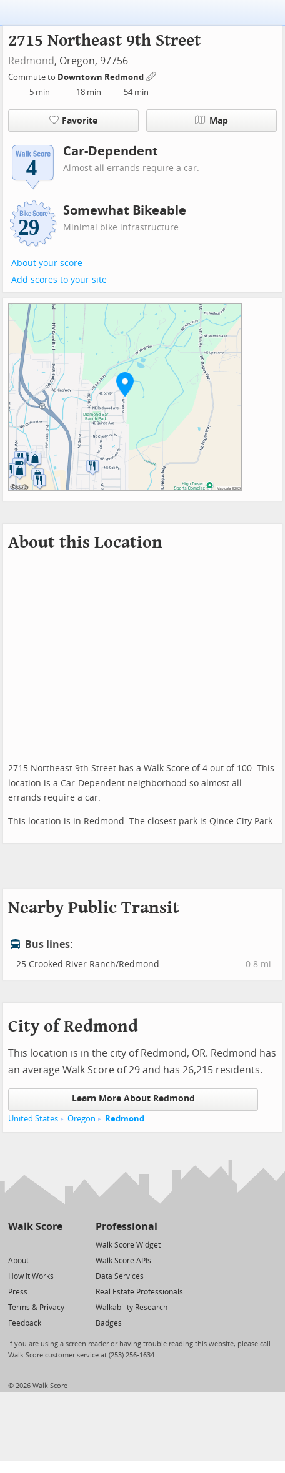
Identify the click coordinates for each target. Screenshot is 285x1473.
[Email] (54, 1244)
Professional (127, 1227)
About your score (46, 263)
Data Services (120, 1276)
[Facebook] (35, 1244)
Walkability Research (132, 1307)
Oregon (82, 1118)
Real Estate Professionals (139, 1292)
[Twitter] (15, 1244)
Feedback (24, 1323)
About (18, 1260)
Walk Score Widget (128, 1245)
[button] (125, 384)
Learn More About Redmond (133, 1098)
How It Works (31, 1276)
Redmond (31, 61)
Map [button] (211, 120)
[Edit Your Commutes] (152, 75)
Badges (109, 1323)
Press (18, 1292)
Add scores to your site (59, 280)
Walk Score (35, 1227)
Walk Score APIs (123, 1260)
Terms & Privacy (36, 1307)
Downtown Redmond (102, 77)
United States (33, 1118)
